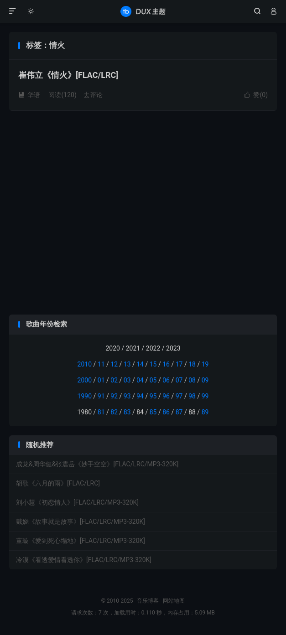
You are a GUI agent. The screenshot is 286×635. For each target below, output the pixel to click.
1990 (85, 396)
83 (127, 412)
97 (179, 396)
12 (114, 364)
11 (101, 364)
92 (114, 396)
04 (140, 380)
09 (205, 380)
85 (153, 412)
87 (179, 412)
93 (127, 396)
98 (192, 396)
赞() (256, 94)
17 (179, 364)
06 (166, 380)
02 (114, 380)
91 (101, 396)
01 (101, 380)
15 (153, 364)
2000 (85, 380)
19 (205, 364)
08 (192, 380)
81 (101, 412)
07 (179, 380)
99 (205, 396)
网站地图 (174, 601)
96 (166, 396)
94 (140, 396)
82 (114, 412)
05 (153, 380)
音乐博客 (142, 11)
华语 (29, 94)
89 (205, 412)
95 (153, 396)
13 (127, 364)
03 (127, 380)
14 (140, 364)
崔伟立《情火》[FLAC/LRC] (68, 75)
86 (166, 412)
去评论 (93, 94)
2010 (85, 364)
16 (166, 364)
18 (192, 364)
